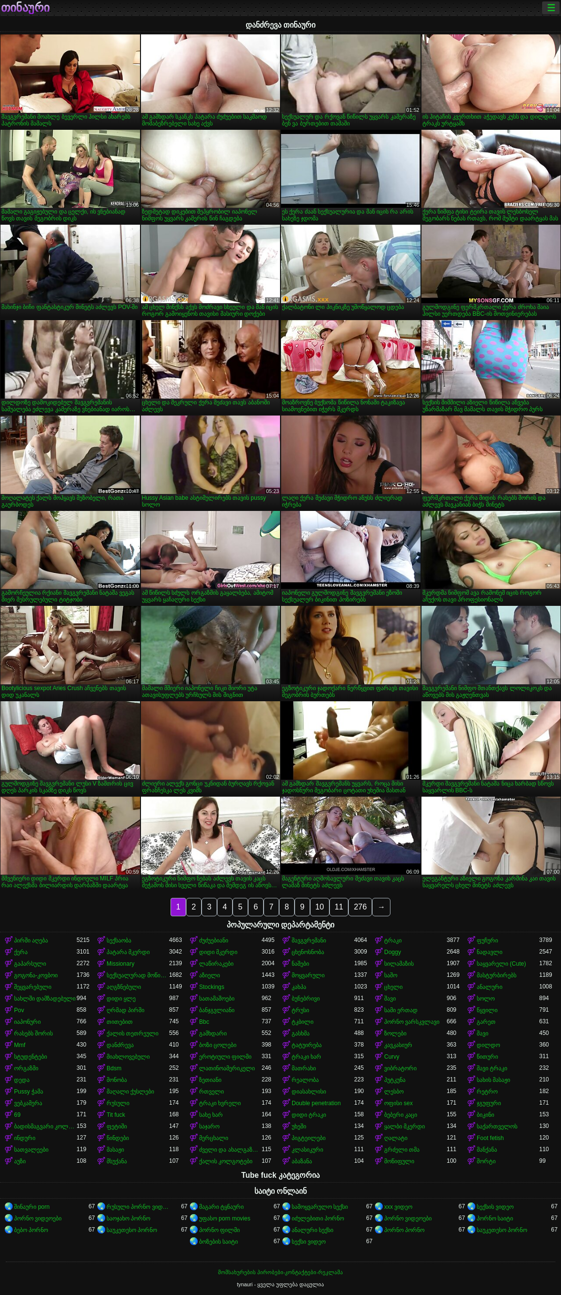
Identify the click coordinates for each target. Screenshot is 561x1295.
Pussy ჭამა (28, 1091)
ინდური (24, 1138)
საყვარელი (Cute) (501, 963)
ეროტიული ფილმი (225, 1056)
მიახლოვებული (128, 1056)
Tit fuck (116, 1114)
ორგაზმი (26, 1068)
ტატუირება (307, 1045)
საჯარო (209, 1126)
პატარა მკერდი (128, 952)
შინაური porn (31, 1206)
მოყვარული (308, 975)
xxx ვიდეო (398, 1206)
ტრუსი (300, 1010)
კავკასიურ (398, 1045)
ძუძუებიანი (213, 940)
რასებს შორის (33, 1033)
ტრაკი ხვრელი (220, 1103)
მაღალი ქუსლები (130, 1091)
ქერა (21, 952)
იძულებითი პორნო (318, 1218)
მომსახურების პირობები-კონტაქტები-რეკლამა (280, 1272)
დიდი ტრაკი (309, 1114)
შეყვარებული (32, 987)
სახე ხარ (211, 1114)
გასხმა (301, 1033)
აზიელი (209, 975)
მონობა (117, 1080)
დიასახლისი (309, 1091)
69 (17, 1114)
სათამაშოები (216, 998)
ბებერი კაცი (400, 1114)
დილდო (488, 1045)
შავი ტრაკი (492, 1068)
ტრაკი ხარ (306, 1056)
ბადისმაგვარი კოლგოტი (45, 1126)
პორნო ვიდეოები (38, 1218)
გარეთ (486, 1021)
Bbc (204, 1021)
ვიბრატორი (400, 1068)
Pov (19, 1010)
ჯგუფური (489, 1103)
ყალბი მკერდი (404, 1126)
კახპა (299, 987)
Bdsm (114, 1068)
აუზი (20, 1161)
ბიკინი (485, 1114)
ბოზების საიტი (218, 1241)
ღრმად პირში (125, 1010)
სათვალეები (31, 1149)
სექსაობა (119, 940)
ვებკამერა (28, 1103)
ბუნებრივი (306, 998)
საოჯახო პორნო (128, 1218)
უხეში (299, 1126)
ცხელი (393, 987)
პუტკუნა (394, 1080)
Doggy (392, 952)
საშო (390, 975)
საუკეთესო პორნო (132, 1230)
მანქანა (487, 1149)
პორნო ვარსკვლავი (411, 1021)
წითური (487, 1056)
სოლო (486, 998)
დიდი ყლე (121, 998)
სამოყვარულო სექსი (320, 1206)
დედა (22, 1080)
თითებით (120, 1021)
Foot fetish (490, 1138)
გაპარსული (30, 963)
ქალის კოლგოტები (225, 1161)
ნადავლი (489, 952)
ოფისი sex (398, 1103)
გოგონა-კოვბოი (36, 975)
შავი (390, 998)
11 (339, 907)
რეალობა (305, 1080)
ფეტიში (117, 1126)
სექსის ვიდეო (495, 1206)
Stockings (211, 987)
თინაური (25, 7)
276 (360, 907)
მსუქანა (117, 1161)
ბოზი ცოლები (217, 1045)
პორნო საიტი (495, 1218)
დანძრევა (120, 1045)
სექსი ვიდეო (309, 1241)
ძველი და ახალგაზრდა (230, 1149)
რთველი (211, 1091)
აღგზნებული (124, 987)
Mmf (19, 1045)
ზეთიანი (210, 1080)
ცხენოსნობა (308, 952)
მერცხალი (213, 1138)
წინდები (118, 1138)
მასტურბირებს (496, 975)
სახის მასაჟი (493, 1080)
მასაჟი (115, 1149)
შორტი (486, 1161)
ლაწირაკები (216, 963)
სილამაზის (399, 963)
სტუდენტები (30, 1056)
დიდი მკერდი (218, 952)
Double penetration (316, 1103)
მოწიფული (399, 1161)
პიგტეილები (309, 1138)
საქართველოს (497, 1126)
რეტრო (487, 1091)
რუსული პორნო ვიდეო (138, 1206)
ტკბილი (302, 1021)
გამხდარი (213, 1033)
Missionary (120, 963)
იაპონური (27, 1021)
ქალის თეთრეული (132, 1033)
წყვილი (487, 1010)
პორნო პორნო (404, 1230)
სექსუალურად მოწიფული (138, 975)
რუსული (118, 1103)
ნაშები (300, 963)
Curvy (391, 1056)
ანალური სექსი (312, 1230)
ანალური (489, 987)
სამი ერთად (401, 1010)
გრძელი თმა (402, 1149)
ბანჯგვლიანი (216, 1010)
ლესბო (394, 1091)
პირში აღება (31, 940)
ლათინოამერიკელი (227, 1068)
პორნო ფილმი (219, 1230)
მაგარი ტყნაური (221, 1206)
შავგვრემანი (309, 940)
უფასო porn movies (224, 1218)
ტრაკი (393, 940)
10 (319, 907)
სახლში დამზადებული (45, 998)
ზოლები (395, 1033)
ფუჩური (487, 940)
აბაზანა (302, 1161)
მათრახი (304, 1068)
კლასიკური (307, 1149)
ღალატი (395, 1138)
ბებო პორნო (31, 1230)
